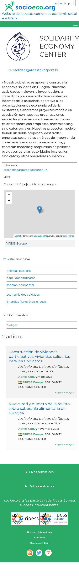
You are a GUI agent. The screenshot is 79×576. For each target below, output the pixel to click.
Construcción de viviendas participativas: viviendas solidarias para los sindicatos (39, 356)
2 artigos (12, 324)
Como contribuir (39, 543)
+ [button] (9, 195)
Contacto (39, 537)
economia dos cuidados (23, 294)
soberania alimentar (20, 285)
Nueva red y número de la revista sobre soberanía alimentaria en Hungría (39, 408)
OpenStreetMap (41, 236)
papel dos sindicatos (21, 278)
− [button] (9, 201)
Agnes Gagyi (27, 376)
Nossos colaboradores (39, 532)
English (59, 392)
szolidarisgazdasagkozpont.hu (36, 70)
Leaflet (17, 236)
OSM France (68, 236)
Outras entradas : (42, 486)
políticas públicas (19, 271)
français (70, 392)
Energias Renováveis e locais (26, 301)
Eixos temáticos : (42, 472)
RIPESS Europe (16, 243)
